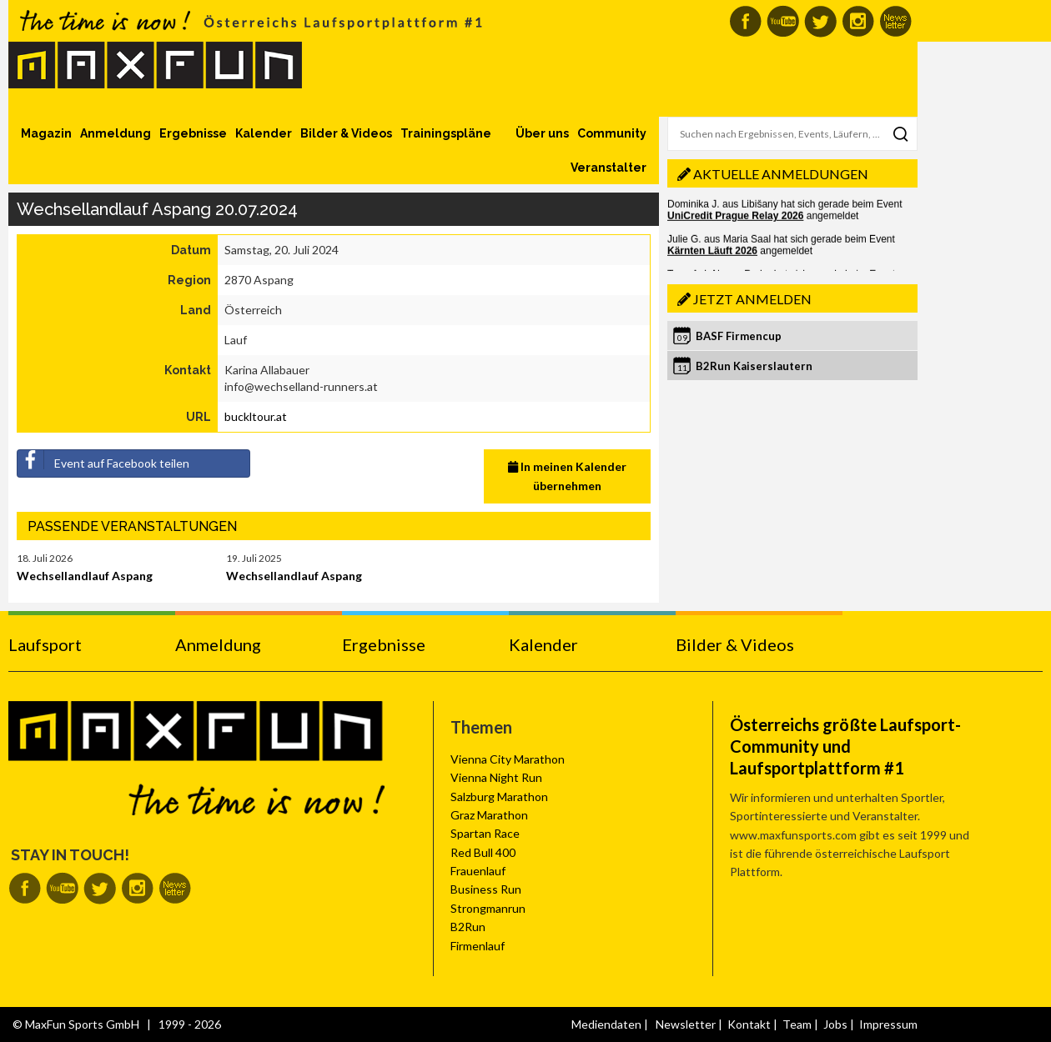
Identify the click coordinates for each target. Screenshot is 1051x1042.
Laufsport (45, 644)
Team (797, 1024)
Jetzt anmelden (752, 299)
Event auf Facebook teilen (103, 460)
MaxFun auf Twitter (820, 21)
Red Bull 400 (482, 852)
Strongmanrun (488, 908)
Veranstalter (608, 167)
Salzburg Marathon (499, 796)
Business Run (485, 889)
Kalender (263, 133)
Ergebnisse (193, 133)
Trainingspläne (445, 133)
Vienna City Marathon (507, 759)
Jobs (835, 1024)
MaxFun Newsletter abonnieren (895, 21)
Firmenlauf (477, 946)
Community (611, 133)
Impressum (888, 1024)
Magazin (46, 133)
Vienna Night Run (496, 777)
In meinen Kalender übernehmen (567, 475)
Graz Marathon (489, 815)
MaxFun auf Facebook (745, 21)
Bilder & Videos (346, 133)
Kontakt (749, 1024)
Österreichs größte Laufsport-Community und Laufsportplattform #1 (845, 746)
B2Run (467, 926)
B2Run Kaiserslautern (754, 366)
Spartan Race (485, 833)
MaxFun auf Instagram (858, 21)
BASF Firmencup (739, 336)
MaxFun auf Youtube (783, 21)
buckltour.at (255, 416)
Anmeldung (115, 133)
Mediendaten (606, 1024)
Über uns (542, 133)
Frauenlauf (477, 871)
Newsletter (686, 1024)
